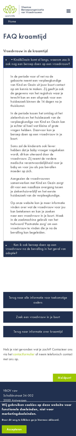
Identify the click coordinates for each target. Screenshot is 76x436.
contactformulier (24, 354)
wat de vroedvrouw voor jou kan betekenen (38, 209)
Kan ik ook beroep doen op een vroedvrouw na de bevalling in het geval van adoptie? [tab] (36, 249)
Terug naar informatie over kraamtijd (38, 331)
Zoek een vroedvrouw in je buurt (38, 317)
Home (12, 21)
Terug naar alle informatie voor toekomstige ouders (38, 299)
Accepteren (14, 432)
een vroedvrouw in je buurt (36, 215)
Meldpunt (64, 378)
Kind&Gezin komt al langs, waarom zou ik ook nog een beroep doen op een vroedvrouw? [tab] (38, 61)
